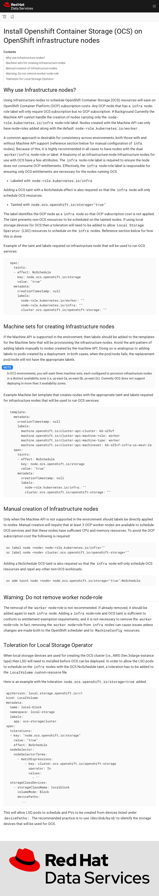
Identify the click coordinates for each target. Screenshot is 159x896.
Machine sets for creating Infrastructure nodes (35, 63)
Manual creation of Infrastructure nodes (31, 68)
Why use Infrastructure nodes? (25, 57)
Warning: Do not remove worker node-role (32, 73)
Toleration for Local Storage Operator (30, 79)
